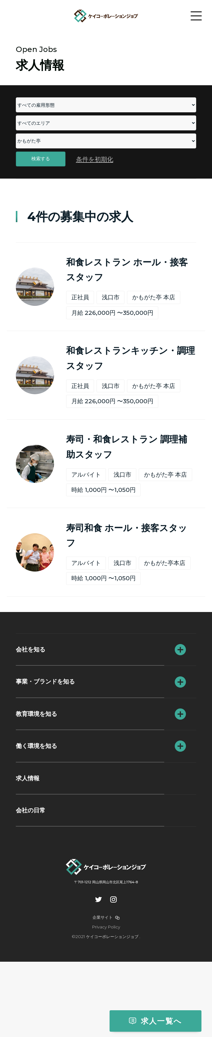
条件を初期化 (94, 168)
